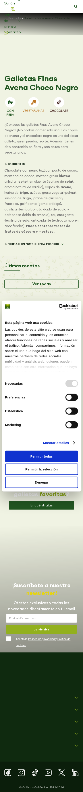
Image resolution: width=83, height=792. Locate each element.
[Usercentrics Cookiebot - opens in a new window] (59, 307)
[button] (76, 7)
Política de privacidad (41, 639)
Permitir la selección (41, 469)
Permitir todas (41, 456)
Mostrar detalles (56, 443)
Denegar (41, 482)
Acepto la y (43, 642)
